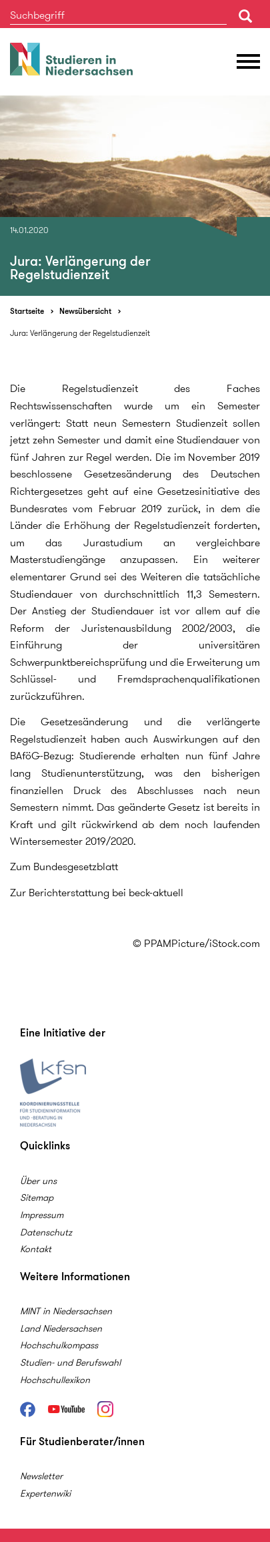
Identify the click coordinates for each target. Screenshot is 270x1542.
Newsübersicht (85, 311)
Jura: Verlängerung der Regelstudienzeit (80, 333)
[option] (135, 195)
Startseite (27, 311)
